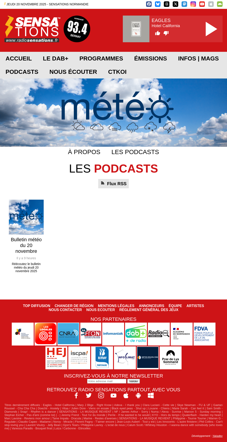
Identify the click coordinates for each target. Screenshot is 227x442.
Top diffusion (36, 306)
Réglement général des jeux (148, 310)
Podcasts (22, 71)
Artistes (195, 306)
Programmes (101, 58)
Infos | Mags (198, 58)
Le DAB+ (55, 58)
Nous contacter (65, 310)
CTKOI (117, 71)
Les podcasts (135, 152)
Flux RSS (117, 183)
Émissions (150, 58)
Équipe (175, 306)
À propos (84, 152)
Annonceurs (151, 306)
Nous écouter (73, 71)
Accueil (19, 58)
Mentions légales (116, 306)
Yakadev (217, 436)
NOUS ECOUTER (100, 310)
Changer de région (74, 306)
